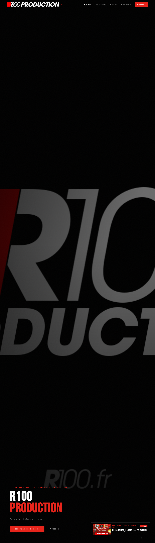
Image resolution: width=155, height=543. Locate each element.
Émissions (101, 4)
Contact (141, 4)
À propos (126, 4)
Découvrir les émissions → (27, 529)
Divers (113, 4)
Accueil (88, 4)
